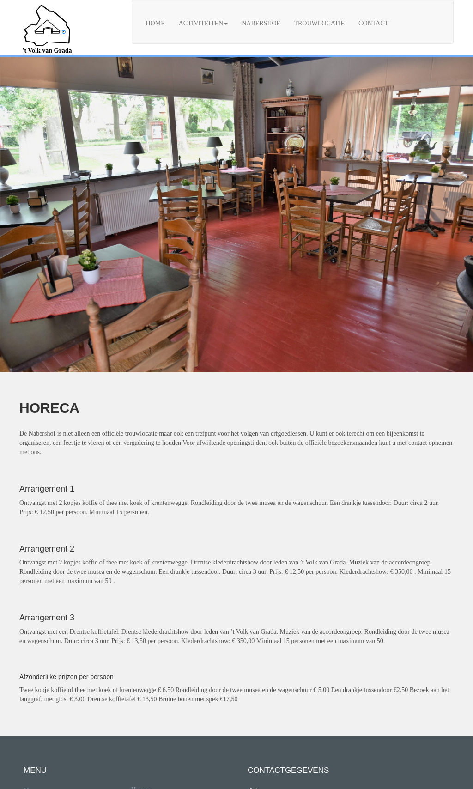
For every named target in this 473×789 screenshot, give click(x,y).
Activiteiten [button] (203, 23)
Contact (373, 23)
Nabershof (261, 23)
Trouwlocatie (319, 23)
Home (155, 23)
